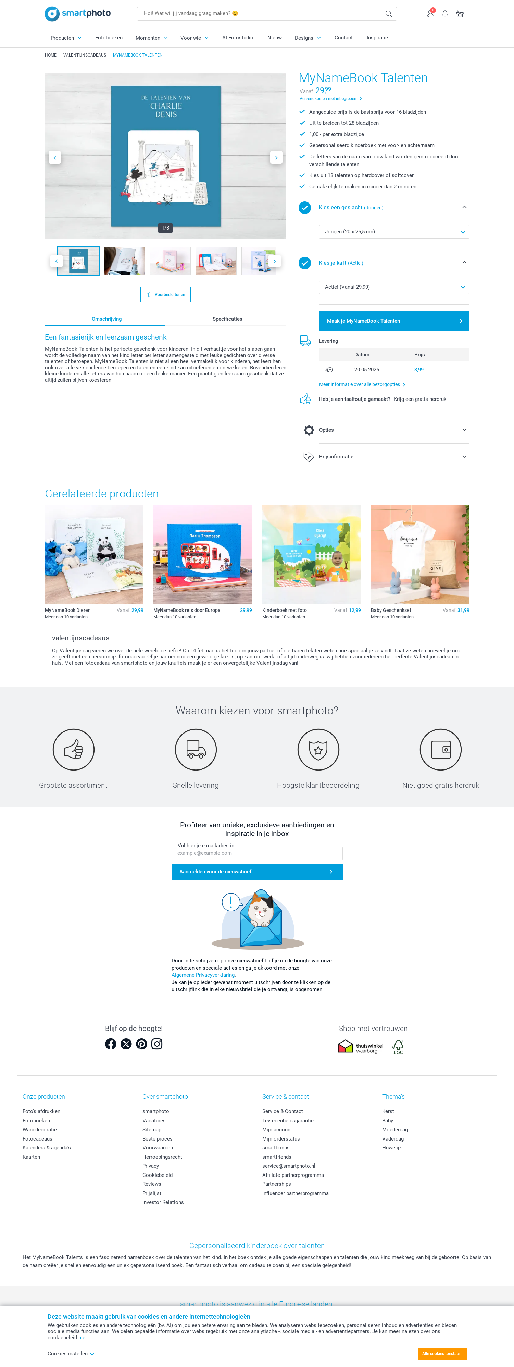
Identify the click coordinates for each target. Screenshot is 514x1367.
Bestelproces (157, 1139)
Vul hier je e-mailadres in (206, 845)
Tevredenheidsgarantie (288, 1121)
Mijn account (277, 1129)
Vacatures (154, 1121)
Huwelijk (392, 1148)
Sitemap (151, 1129)
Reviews (151, 1184)
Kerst (388, 1111)
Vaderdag (393, 1139)
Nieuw (274, 38)
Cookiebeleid (157, 1175)
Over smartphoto (165, 1096)
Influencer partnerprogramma (295, 1193)
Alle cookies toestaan (442, 1353)
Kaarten (31, 1157)
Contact (344, 38)
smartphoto (155, 1111)
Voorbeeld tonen (169, 294)
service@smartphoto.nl (288, 1166)
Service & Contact (282, 1111)
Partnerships (276, 1184)
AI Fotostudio (237, 38)
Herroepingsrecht (162, 1157)
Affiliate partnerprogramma (293, 1175)
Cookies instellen (71, 1354)
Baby (387, 1121)
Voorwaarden (157, 1148)
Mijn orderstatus (281, 1139)
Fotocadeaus (37, 1139)
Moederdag (395, 1129)
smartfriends (276, 1157)
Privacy (150, 1166)
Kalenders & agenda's (47, 1148)
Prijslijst (151, 1193)
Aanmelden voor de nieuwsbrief (215, 872)
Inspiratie (377, 38)
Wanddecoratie (40, 1129)
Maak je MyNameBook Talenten (363, 321)
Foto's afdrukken (41, 1111)
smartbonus (276, 1148)
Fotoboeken (109, 38)
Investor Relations (163, 1202)
